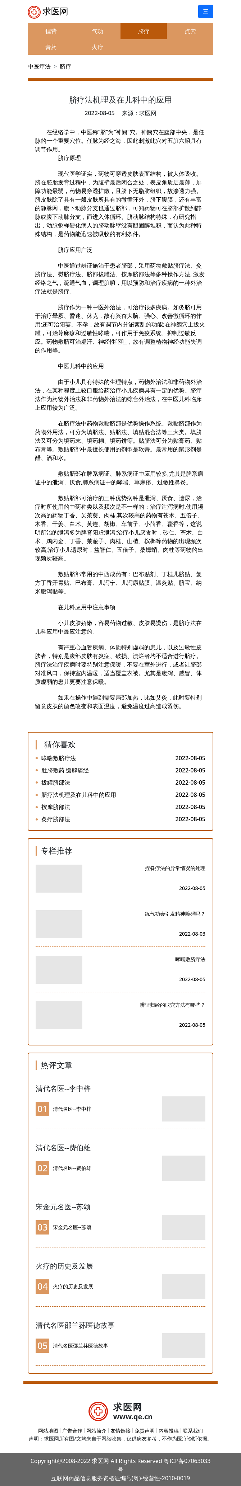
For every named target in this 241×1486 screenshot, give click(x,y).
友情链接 (120, 1430)
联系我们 (193, 1430)
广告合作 (72, 1430)
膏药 (51, 47)
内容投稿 (169, 1430)
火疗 (97, 47)
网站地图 (48, 1430)
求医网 (48, 12)
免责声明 (145, 1430)
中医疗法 (39, 66)
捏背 (51, 31)
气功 (97, 31)
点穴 (190, 31)
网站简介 (96, 1430)
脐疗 (144, 31)
